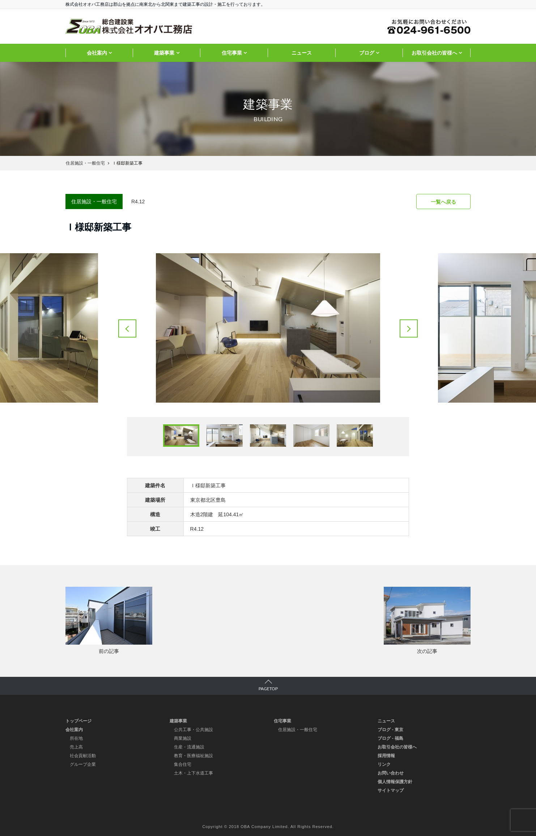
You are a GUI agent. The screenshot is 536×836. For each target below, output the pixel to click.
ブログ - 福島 (390, 738)
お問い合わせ (391, 773)
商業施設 (182, 738)
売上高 (76, 747)
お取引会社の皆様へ (434, 53)
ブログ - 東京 (390, 729)
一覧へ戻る (443, 202)
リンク (384, 764)
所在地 (76, 738)
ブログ (366, 53)
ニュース (302, 53)
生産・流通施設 (189, 747)
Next (409, 328)
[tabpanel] (268, 328)
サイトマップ (391, 790)
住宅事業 (232, 53)
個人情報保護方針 (395, 781)
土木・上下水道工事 (193, 773)
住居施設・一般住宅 (297, 729)
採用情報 (386, 755)
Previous (127, 328)
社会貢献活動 (83, 755)
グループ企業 (83, 764)
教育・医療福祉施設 (193, 755)
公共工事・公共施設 (193, 729)
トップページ (78, 720)
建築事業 (164, 53)
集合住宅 (182, 764)
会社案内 (97, 53)
